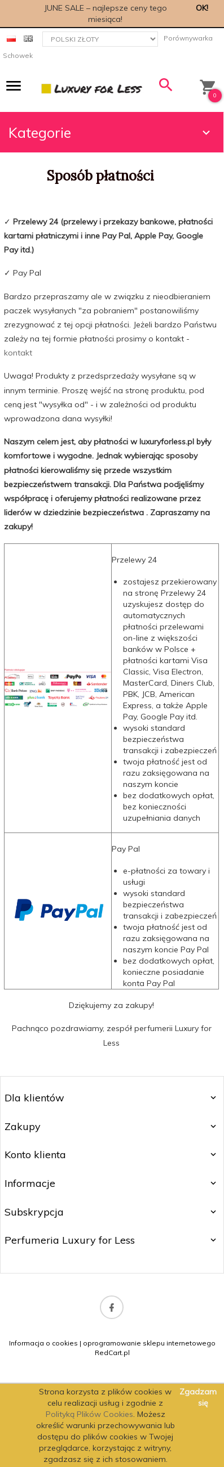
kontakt (18, 353)
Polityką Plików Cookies (89, 1414)
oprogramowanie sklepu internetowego (149, 1343)
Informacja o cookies (43, 1343)
